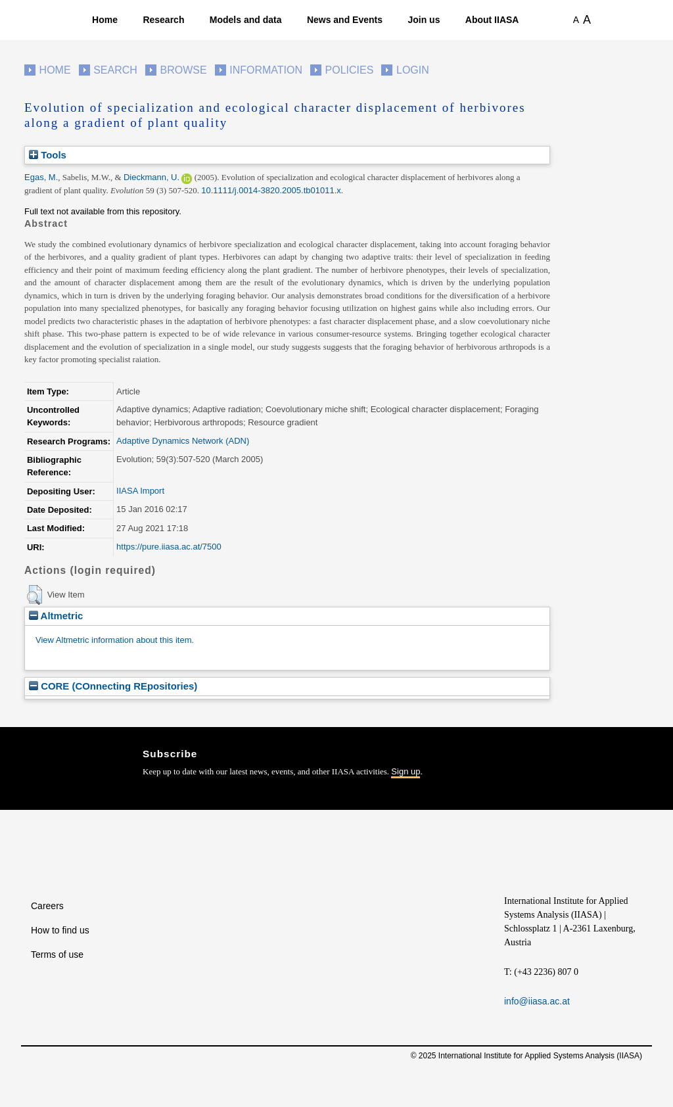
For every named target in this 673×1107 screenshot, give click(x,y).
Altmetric (56, 615)
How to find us (60, 930)
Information (265, 70)
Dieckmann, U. (151, 177)
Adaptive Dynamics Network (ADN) (182, 441)
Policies (349, 70)
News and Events (345, 19)
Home (105, 19)
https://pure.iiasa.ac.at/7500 (168, 547)
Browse (183, 70)
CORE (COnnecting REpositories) (113, 686)
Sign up (405, 771)
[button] (34, 595)
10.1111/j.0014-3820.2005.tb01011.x (271, 190)
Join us (423, 19)
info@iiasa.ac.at (537, 1001)
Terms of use (57, 954)
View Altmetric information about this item (113, 640)
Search (115, 70)
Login (412, 70)
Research (163, 19)
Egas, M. (41, 177)
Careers (47, 906)
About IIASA (492, 19)
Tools (47, 154)
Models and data (246, 19)
